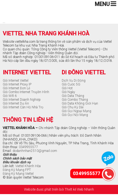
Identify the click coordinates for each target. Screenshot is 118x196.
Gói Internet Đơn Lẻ (16, 88)
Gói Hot (67, 88)
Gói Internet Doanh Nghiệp (22, 100)
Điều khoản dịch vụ (17, 162)
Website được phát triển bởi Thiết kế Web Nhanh (59, 189)
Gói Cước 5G (71, 84)
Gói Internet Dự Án (16, 103)
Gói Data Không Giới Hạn (80, 103)
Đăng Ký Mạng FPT (17, 170)
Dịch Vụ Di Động (73, 80)
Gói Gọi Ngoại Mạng (76, 111)
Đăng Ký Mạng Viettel (18, 174)
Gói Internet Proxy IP (17, 84)
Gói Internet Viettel (15, 80)
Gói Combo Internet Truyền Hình (26, 92)
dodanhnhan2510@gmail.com (35, 151)
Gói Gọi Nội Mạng (75, 115)
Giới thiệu (10, 155)
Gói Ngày (68, 92)
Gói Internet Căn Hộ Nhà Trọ (23, 107)
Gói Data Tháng (73, 96)
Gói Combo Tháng (75, 100)
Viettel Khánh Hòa (28, 166)
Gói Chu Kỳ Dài (73, 107)
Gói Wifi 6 (10, 96)
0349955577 (28, 147)
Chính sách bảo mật (17, 158)
